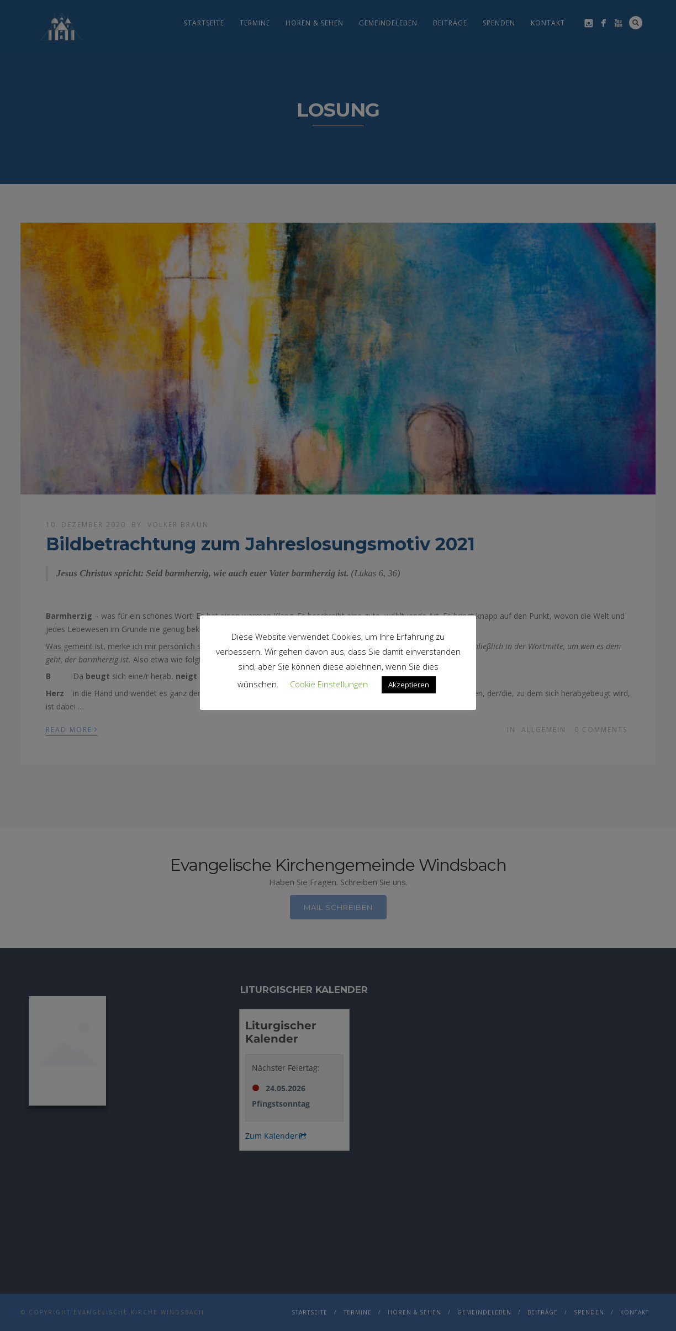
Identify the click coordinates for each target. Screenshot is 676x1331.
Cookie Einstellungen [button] (329, 684)
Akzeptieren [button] (408, 685)
